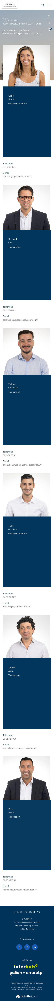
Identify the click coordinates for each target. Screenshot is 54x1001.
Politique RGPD (31, 989)
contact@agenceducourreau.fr (17, 176)
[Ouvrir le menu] (49, 5)
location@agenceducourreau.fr (18, 606)
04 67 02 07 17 (9, 166)
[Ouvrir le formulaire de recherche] (42, 5)
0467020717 (27, 919)
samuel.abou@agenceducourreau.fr (20, 748)
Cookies (39, 989)
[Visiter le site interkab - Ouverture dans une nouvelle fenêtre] (26, 966)
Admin (14, 989)
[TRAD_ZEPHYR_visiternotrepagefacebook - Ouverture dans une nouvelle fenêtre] (19, 947)
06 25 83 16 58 (9, 880)
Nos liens (21, 989)
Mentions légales (37, 987)
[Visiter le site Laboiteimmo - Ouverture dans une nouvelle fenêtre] (27, 995)
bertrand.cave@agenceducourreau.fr (20, 319)
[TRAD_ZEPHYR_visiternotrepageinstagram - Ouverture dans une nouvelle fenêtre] (27, 947)
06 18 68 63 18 (9, 455)
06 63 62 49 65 (9, 738)
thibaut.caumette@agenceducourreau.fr (22, 464)
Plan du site (26, 987)
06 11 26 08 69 (9, 310)
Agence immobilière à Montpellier (18, 24)
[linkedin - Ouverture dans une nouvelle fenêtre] (35, 947)
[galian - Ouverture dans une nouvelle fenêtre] (26, 973)
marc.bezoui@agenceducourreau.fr (20, 889)
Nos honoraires (16, 987)
